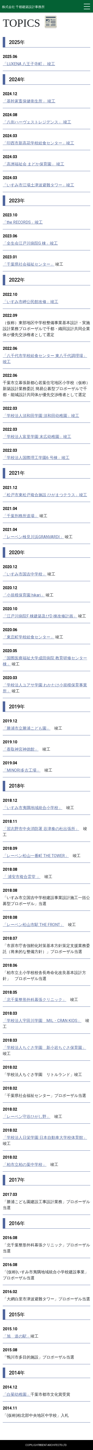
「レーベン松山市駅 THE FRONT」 (33, 924)
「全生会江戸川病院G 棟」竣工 (30, 243)
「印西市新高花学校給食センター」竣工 (38, 143)
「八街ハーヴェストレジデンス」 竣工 (37, 122)
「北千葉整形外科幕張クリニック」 (34, 999)
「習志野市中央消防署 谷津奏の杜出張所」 (41, 828)
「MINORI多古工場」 (21, 770)
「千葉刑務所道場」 (20, 515)
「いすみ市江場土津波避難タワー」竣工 (38, 185)
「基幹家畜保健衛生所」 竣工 (29, 101)
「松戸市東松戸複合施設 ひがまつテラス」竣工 (45, 494)
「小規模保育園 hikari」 (24, 595)
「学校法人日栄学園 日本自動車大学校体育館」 (45, 1137)
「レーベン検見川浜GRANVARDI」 (33, 536)
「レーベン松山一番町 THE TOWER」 (36, 855)
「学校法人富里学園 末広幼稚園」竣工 (37, 436)
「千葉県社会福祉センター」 (28, 264)
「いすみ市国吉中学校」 (24, 574)
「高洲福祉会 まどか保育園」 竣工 (33, 164)
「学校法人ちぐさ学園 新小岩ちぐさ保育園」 (44, 1047)
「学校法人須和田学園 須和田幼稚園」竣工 (41, 415)
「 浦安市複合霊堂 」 (21, 876)
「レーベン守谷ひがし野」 (26, 1116)
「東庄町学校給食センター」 (28, 637)
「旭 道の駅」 (17, 1336)
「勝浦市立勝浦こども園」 (26, 728)
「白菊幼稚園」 (17, 1394)
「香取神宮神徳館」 (20, 749)
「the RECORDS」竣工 (23, 222)
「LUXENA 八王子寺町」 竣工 (29, 63)
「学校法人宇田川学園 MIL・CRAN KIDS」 (42, 1020)
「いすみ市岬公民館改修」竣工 (30, 301)
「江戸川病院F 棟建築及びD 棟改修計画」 (40, 616)
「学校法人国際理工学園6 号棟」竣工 (36, 457)
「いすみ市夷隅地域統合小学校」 (32, 807)
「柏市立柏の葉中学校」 (24, 1164)
